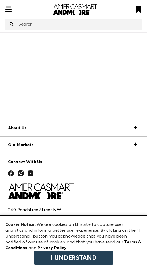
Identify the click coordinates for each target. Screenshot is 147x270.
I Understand (73, 258)
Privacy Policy (51, 247)
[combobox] (73, 24)
